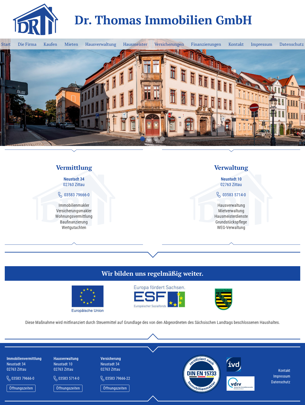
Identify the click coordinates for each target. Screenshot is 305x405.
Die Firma (27, 44)
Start (6, 44)
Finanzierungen (206, 44)
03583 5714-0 (234, 194)
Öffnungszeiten (21, 388)
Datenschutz (292, 44)
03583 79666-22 (117, 378)
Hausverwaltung (100, 44)
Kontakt (236, 44)
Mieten (71, 44)
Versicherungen (169, 44)
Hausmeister (135, 44)
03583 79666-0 (77, 194)
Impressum (261, 44)
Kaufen (50, 44)
